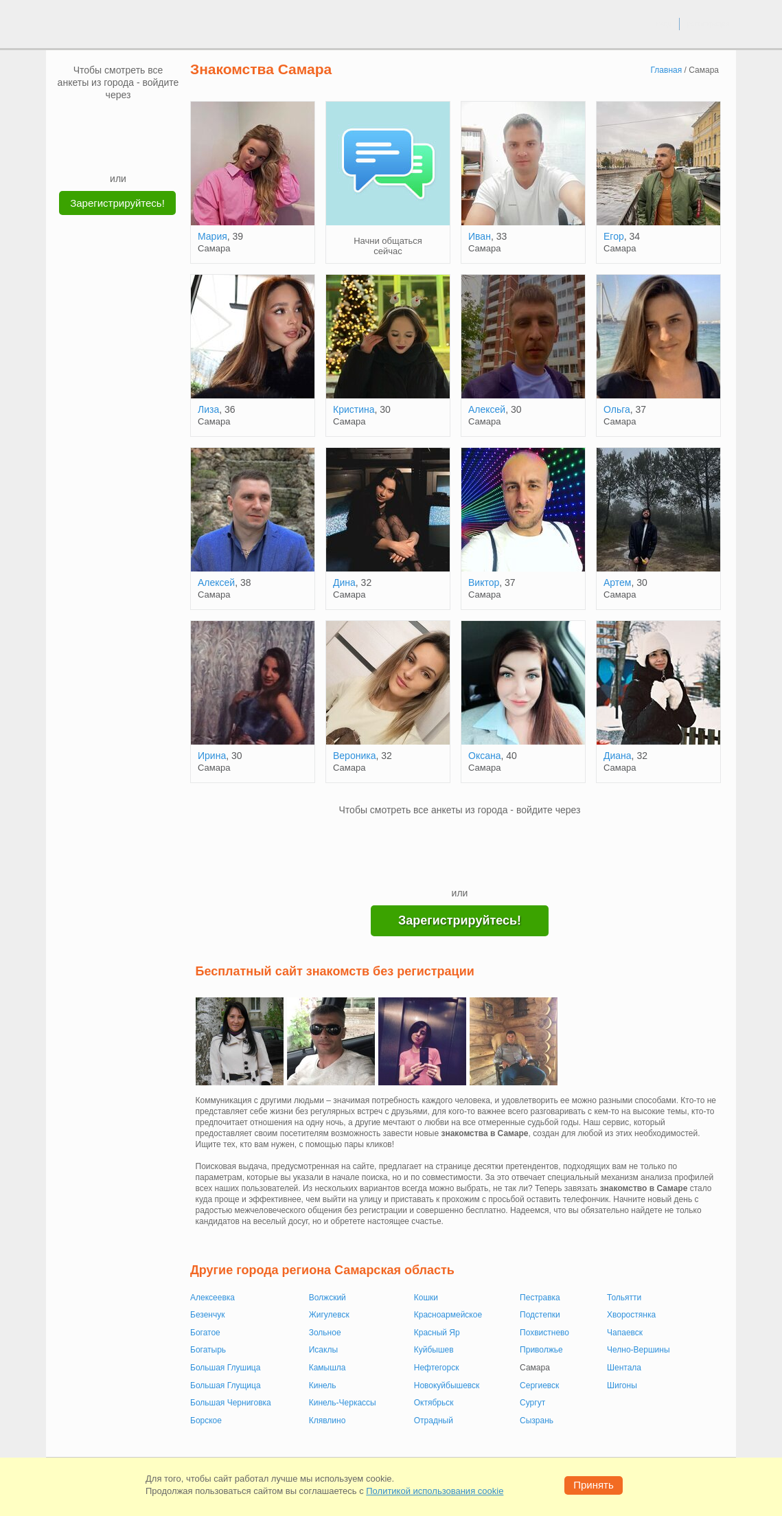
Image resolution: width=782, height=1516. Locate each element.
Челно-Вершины (638, 1350)
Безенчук (207, 1315)
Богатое (205, 1332)
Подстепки (540, 1315)
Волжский (327, 1297)
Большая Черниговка (230, 1402)
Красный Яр (437, 1332)
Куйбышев (434, 1350)
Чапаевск (625, 1332)
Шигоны (622, 1385)
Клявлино (327, 1420)
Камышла (327, 1367)
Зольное (325, 1332)
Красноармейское (448, 1315)
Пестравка (540, 1297)
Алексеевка (212, 1297)
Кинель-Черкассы (342, 1402)
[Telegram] (131, 151)
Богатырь (208, 1350)
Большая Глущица (225, 1385)
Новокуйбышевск (447, 1385)
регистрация (708, 23)
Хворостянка (631, 1315)
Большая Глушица (225, 1367)
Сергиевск (539, 1385)
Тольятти (624, 1297)
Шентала (624, 1367)
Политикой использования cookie (434, 1491)
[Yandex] (105, 151)
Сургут (532, 1402)
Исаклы (323, 1350)
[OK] (144, 122)
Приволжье (541, 1350)
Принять (593, 1485)
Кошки (426, 1297)
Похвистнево (544, 1332)
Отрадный (433, 1420)
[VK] (92, 122)
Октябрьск (434, 1402)
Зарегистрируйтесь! (117, 203)
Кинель (322, 1385)
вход (663, 23)
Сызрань (536, 1420)
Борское (206, 1420)
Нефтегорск (436, 1367)
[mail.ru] (118, 122)
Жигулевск (329, 1315)
